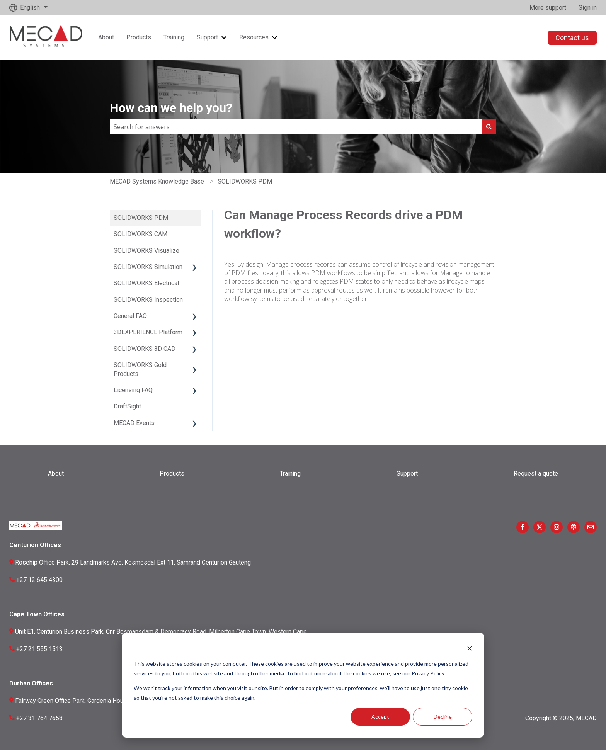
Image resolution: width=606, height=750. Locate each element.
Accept (380, 716)
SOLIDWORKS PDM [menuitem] (141, 217)
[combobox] (296, 126)
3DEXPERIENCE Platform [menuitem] (148, 332)
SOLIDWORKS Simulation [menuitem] (148, 266)
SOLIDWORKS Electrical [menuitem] (146, 283)
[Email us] (590, 527)
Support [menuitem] (407, 473)
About (106, 37)
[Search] (489, 126)
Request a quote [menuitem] (536, 473)
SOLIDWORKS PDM (245, 181)
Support (207, 37)
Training (173, 37)
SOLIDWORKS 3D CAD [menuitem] (144, 348)
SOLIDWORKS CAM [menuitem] (140, 234)
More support (547, 7)
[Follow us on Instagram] (556, 527)
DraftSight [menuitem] (127, 406)
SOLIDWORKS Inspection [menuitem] (148, 299)
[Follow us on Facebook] (522, 527)
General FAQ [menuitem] (130, 316)
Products (138, 37)
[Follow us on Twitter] (539, 527)
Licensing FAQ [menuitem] (133, 390)
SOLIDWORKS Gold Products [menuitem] (140, 369)
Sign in (588, 7)
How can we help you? (171, 107)
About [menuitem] (56, 473)
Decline (443, 716)
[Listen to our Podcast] (573, 527)
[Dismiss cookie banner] (469, 649)
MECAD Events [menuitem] (134, 423)
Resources (254, 37)
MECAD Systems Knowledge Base (157, 181)
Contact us (572, 38)
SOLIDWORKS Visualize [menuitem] (146, 250)
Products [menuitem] (172, 473)
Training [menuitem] (290, 473)
